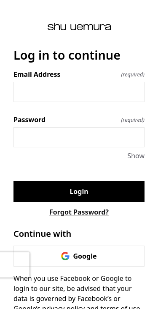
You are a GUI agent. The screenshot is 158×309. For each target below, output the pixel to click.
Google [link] (78, 256)
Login (79, 191)
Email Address (79, 74)
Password (79, 119)
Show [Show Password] (136, 155)
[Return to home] (79, 26)
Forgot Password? (79, 212)
